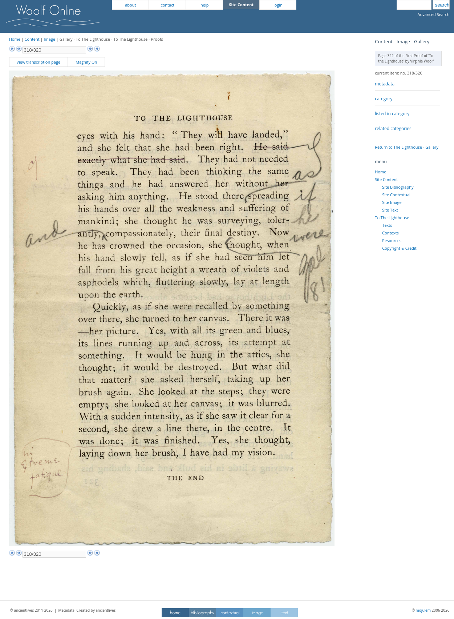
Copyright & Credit (399, 248)
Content (32, 39)
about (130, 5)
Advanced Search (434, 14)
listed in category (392, 113)
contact (167, 5)
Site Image (391, 202)
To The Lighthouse (392, 217)
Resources (391, 240)
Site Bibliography (397, 187)
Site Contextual (396, 194)
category (383, 99)
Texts (387, 225)
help (204, 5)
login (278, 5)
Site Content (386, 179)
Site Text (390, 210)
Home (14, 39)
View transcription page (38, 62)
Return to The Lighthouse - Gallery (406, 147)
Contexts (390, 233)
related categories (393, 128)
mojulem (423, 610)
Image (49, 39)
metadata (384, 84)
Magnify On (86, 62)
